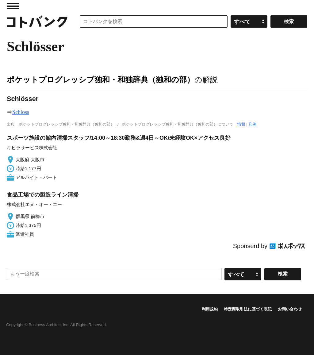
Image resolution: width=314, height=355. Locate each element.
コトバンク (37, 21)
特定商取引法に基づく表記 (248, 309)
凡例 (252, 124)
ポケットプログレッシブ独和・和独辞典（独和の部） (100, 79)
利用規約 (210, 309)
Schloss (20, 112)
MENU (13, 6)
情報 (241, 124)
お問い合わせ (290, 309)
